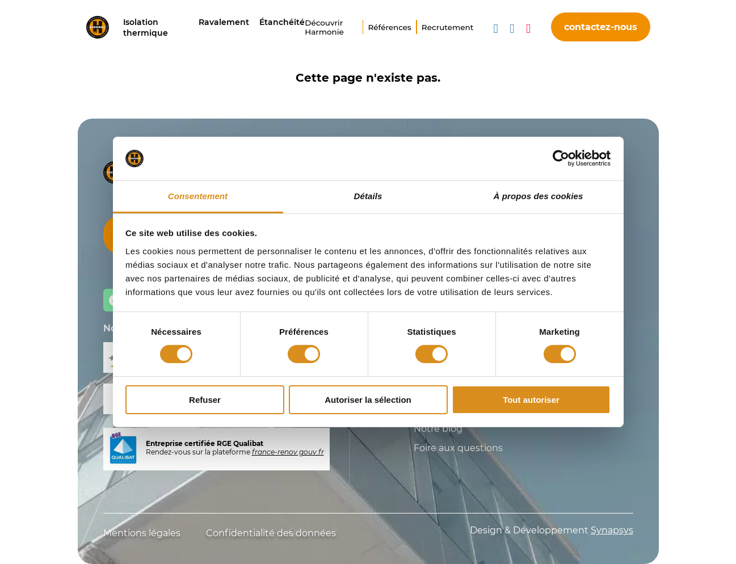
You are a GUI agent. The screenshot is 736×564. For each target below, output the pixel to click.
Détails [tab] (368, 196)
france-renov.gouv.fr (288, 452)
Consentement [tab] (198, 196)
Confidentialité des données (271, 533)
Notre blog (438, 428)
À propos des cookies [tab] (538, 196)
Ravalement (224, 22)
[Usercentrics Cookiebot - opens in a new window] (561, 158)
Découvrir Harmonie (324, 27)
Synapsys (612, 530)
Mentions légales (141, 533)
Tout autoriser (531, 400)
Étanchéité (282, 22)
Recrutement (447, 27)
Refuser (205, 400)
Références (389, 27)
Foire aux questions (458, 448)
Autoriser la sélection (368, 400)
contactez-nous (600, 27)
